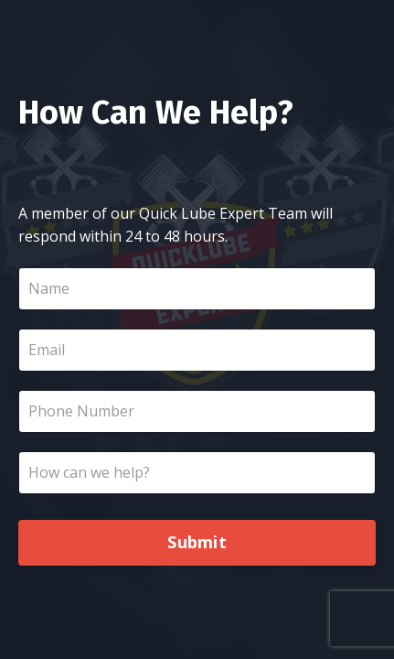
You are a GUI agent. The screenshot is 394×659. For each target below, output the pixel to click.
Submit (197, 542)
